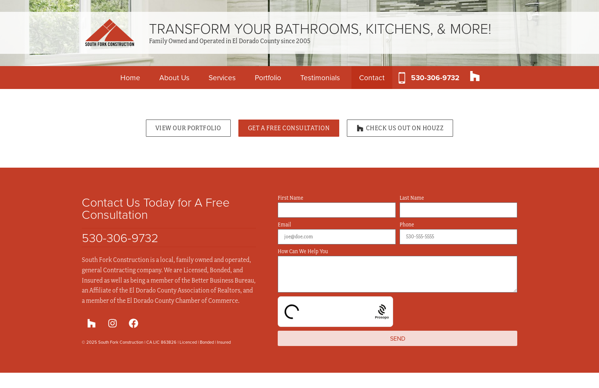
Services (222, 77)
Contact (372, 77)
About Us (174, 77)
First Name (290, 198)
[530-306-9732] (402, 78)
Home (130, 77)
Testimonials (320, 77)
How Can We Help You (303, 251)
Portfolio (268, 77)
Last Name (412, 198)
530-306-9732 (435, 77)
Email (284, 224)
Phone (407, 224)
